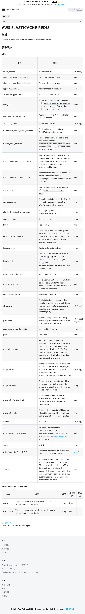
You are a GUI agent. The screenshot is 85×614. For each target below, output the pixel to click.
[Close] (83, 3)
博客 (3, 588)
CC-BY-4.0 (70, 609)
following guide (59, 436)
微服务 (4, 595)
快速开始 (5, 545)
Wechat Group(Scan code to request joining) (20, 572)
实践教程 (5, 548)
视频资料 (5, 592)
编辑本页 (7, 523)
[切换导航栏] (3, 9)
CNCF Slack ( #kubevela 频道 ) (15, 565)
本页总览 (6, 21)
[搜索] (75, 10)
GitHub (54, 2)
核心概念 (5, 552)
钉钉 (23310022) (8, 568)
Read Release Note (57, 4)
